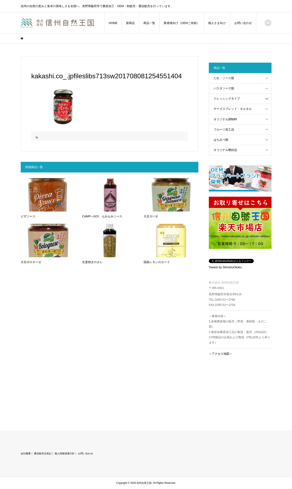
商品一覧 (149, 23)
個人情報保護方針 (65, 453)
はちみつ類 (221, 139)
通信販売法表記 (42, 453)
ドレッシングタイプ (227, 98)
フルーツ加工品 (224, 129)
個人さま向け (217, 23)
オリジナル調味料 (225, 119)
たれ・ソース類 (224, 78)
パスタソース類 (224, 88)
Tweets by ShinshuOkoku (225, 267)
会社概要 (26, 453)
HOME (113, 23)
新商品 (130, 23)
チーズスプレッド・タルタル (233, 108)
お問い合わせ (243, 23)
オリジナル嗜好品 (225, 150)
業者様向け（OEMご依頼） (182, 23)
